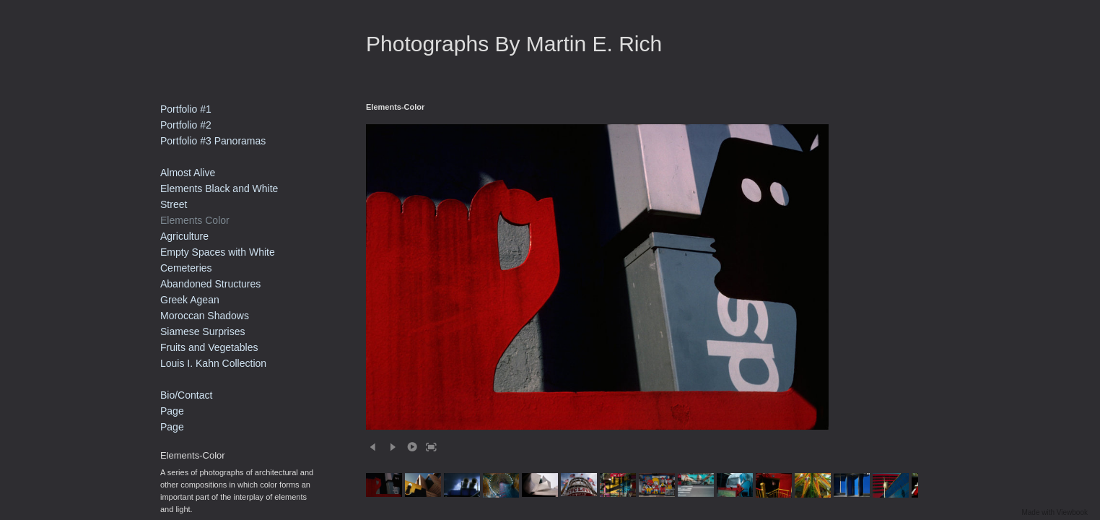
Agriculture (184, 236)
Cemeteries (186, 268)
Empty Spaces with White (217, 252)
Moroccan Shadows (204, 315)
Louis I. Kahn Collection (213, 363)
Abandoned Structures (210, 284)
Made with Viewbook (1054, 512)
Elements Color (195, 220)
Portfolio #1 (185, 109)
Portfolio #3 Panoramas (213, 141)
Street (173, 204)
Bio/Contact (186, 395)
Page (172, 411)
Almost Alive (187, 172)
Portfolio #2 (185, 125)
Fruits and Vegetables (209, 347)
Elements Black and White (219, 188)
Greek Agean (189, 300)
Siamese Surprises (202, 331)
